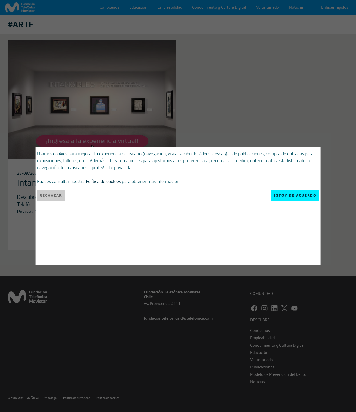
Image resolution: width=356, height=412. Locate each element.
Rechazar (51, 195)
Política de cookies (103, 181)
